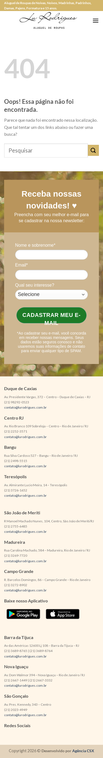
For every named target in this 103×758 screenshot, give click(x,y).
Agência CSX (83, 750)
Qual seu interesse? (34, 285)
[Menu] (95, 20)
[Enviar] (93, 150)
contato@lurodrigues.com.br (25, 407)
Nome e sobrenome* (35, 245)
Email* (21, 265)
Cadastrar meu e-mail (52, 317)
